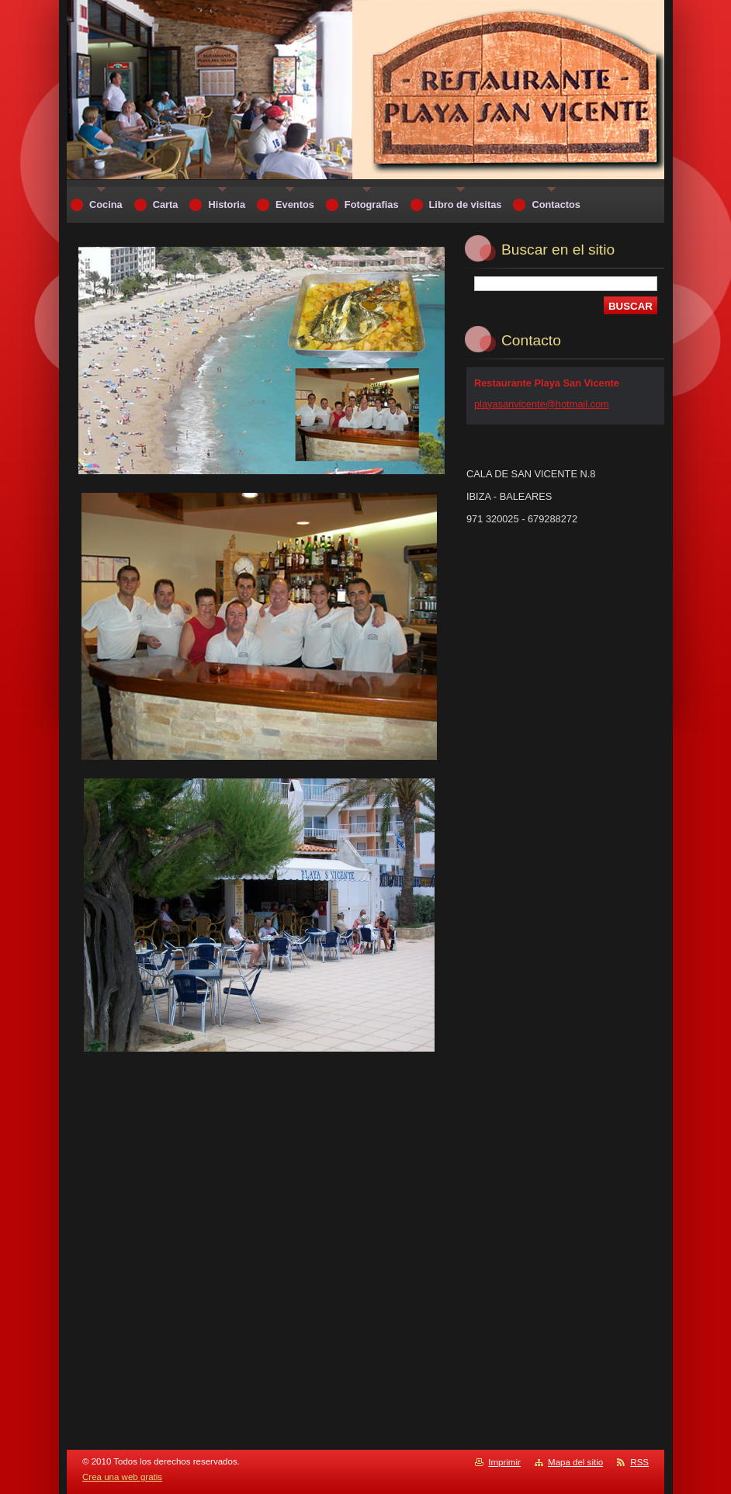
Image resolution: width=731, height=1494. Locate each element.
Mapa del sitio (575, 1462)
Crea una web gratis (122, 1477)
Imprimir (504, 1462)
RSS (639, 1462)
